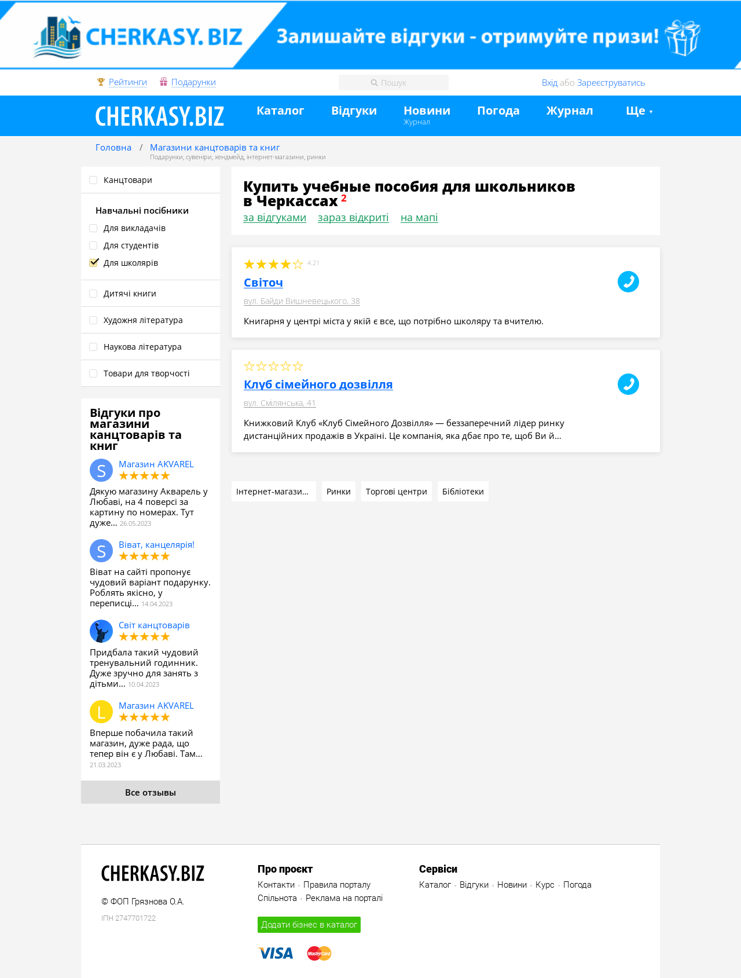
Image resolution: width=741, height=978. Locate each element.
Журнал (416, 121)
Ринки (339, 491)
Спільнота (277, 898)
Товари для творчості (147, 373)
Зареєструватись (611, 82)
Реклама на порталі (344, 898)
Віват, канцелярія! (157, 544)
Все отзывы (150, 792)
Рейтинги (128, 82)
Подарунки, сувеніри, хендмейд (197, 156)
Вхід (549, 82)
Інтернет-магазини (274, 491)
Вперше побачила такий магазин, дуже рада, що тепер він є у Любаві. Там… (146, 743)
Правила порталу (336, 885)
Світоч (263, 282)
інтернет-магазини (275, 156)
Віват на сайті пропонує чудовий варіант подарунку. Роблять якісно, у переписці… (150, 587)
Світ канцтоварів (154, 625)
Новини (426, 111)
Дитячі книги (130, 293)
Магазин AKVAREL (156, 464)
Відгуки (354, 111)
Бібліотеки (463, 491)
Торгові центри (396, 491)
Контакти (276, 885)
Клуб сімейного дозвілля (318, 384)
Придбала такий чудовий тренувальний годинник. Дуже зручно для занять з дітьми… (144, 667)
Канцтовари (128, 179)
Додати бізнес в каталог (309, 925)
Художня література (143, 319)
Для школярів (131, 262)
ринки (316, 156)
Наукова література (143, 346)
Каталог (280, 111)
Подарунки (193, 82)
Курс (545, 885)
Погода (498, 111)
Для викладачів (135, 227)
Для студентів (131, 245)
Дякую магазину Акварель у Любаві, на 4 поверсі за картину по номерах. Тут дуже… (149, 506)
